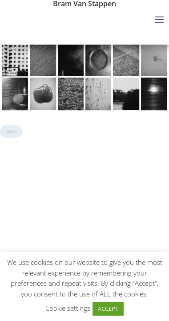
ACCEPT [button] (108, 309)
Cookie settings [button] (67, 308)
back (11, 131)
